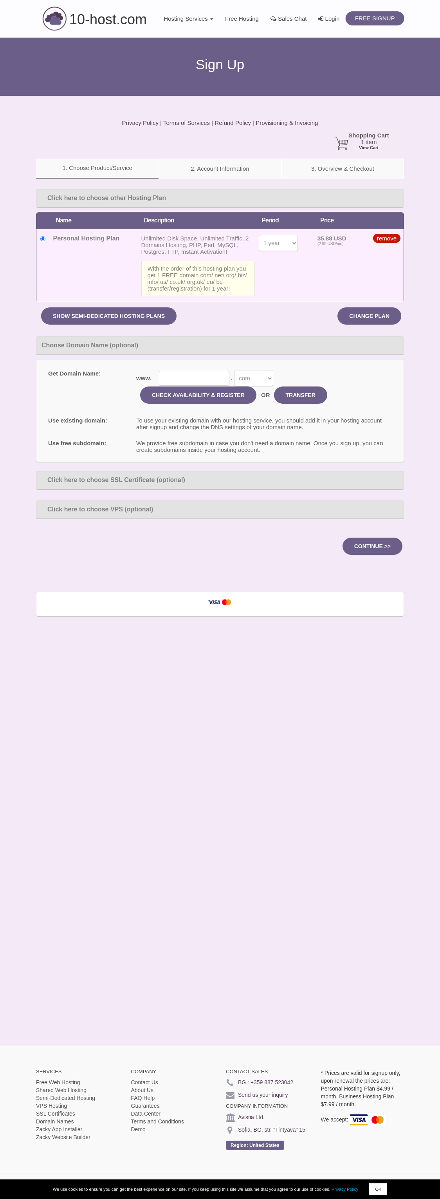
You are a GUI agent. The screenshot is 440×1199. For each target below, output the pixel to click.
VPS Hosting (51, 1106)
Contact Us (144, 1082)
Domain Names (55, 1121)
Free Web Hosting (58, 1082)
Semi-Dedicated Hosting (65, 1098)
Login (328, 18)
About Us (142, 1090)
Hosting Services (188, 18)
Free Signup (375, 18)
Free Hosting (242, 18)
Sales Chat (288, 18)
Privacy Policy (345, 1189)
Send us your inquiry (263, 1095)
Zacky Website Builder (63, 1137)
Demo (138, 1129)
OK (378, 1189)
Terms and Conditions (157, 1121)
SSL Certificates (55, 1114)
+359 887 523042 (272, 1082)
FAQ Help (143, 1098)
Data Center (145, 1114)
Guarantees (145, 1106)
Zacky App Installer (59, 1129)
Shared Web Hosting (61, 1090)
